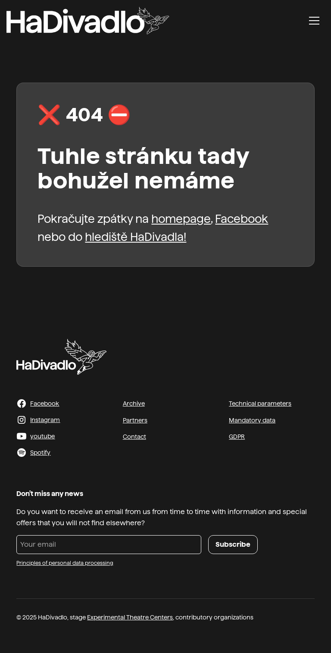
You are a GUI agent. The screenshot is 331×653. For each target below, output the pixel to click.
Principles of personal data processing (64, 563)
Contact (134, 436)
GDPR (237, 436)
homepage (181, 218)
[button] (314, 20)
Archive (134, 403)
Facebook (241, 218)
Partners (135, 420)
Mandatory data (252, 420)
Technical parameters (260, 403)
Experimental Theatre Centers (130, 617)
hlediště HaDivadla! (135, 236)
